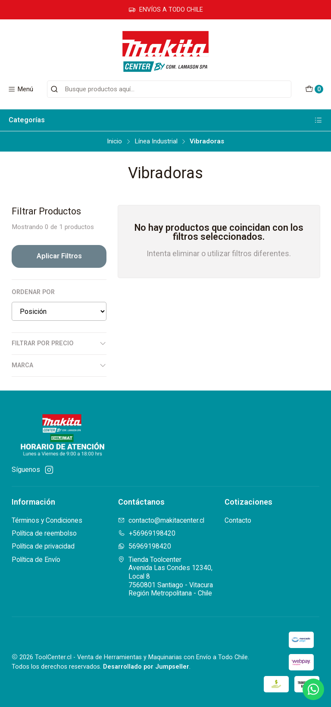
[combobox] (169, 89)
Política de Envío (36, 559)
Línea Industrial (156, 141)
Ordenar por (33, 292)
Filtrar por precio (59, 343)
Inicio (114, 141)
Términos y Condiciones (47, 520)
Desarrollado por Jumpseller (146, 666)
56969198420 (144, 546)
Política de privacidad (43, 546)
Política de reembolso (44, 533)
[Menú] (20, 89)
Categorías (165, 120)
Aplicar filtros (59, 256)
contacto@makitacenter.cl (161, 520)
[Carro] (314, 89)
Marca (59, 365)
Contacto (238, 520)
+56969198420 (146, 533)
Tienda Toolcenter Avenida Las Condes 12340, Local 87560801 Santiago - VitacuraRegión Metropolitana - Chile (165, 576)
